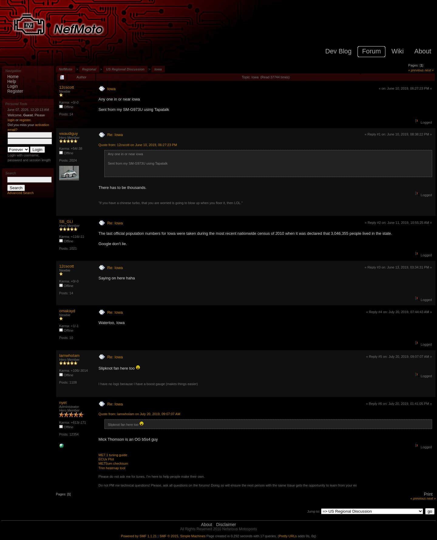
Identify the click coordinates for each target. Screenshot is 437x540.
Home (13, 76)
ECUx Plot (106, 459)
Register (15, 91)
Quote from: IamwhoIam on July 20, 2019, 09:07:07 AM (139, 414)
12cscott (66, 87)
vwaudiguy (68, 133)
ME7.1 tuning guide (112, 455)
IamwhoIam (69, 355)
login (11, 120)
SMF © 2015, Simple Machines (182, 536)
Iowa (158, 69)
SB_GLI (66, 221)
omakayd (67, 311)
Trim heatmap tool (111, 468)
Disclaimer (226, 524)
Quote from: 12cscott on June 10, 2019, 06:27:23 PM (137, 145)
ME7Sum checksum (113, 463)
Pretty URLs (288, 536)
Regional (89, 69)
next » (429, 70)
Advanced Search (20, 193)
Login (12, 86)
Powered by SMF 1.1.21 (139, 536)
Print (428, 494)
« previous (416, 70)
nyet (63, 402)
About (206, 524)
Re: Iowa (115, 134)
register (24, 120)
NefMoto (65, 69)
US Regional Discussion (125, 69)
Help (11, 81)
